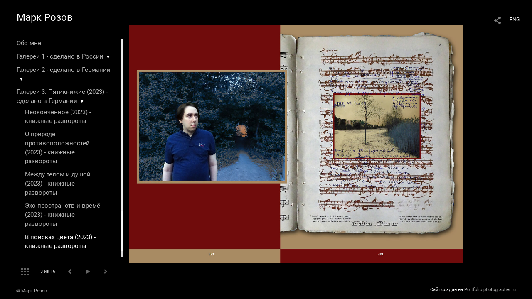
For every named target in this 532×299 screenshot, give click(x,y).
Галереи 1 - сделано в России (60, 56)
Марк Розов (45, 17)
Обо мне (29, 43)
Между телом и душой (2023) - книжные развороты (58, 183)
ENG (515, 19)
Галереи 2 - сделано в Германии (64, 70)
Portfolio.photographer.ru (490, 289)
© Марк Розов (31, 291)
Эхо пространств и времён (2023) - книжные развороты (64, 215)
